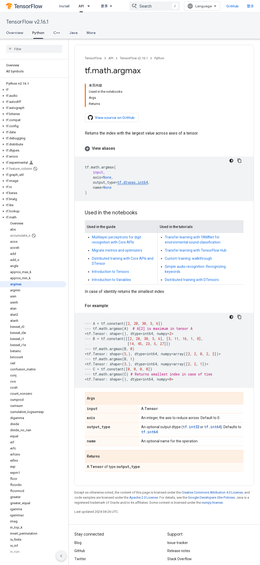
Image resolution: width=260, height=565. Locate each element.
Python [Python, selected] (38, 32)
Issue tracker (177, 513)
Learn (83, 6)
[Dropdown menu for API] (116, 6)
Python (159, 58)
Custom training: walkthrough (188, 229)
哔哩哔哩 (81, 538)
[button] (33, 90)
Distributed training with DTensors (192, 250)
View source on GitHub (111, 88)
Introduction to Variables (111, 250)
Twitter (80, 530)
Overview (14, 32)
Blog (78, 513)
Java (73, 32)
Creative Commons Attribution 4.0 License (212, 463)
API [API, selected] (107, 6)
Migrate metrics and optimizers (117, 221)
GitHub (243, 6)
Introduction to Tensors (110, 242)
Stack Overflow (179, 530)
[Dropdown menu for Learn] (94, 6)
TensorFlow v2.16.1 (27, 22)
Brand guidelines (180, 538)
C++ (56, 32)
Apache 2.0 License (143, 468)
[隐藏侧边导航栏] (61, 556)
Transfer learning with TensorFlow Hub (195, 221)
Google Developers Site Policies (211, 468)
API (110, 58)
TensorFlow (93, 58)
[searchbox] (34, 49)
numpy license (212, 473)
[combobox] (165, 6)
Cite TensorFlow (180, 546)
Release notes (178, 521)
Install (64, 6)
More (91, 32)
